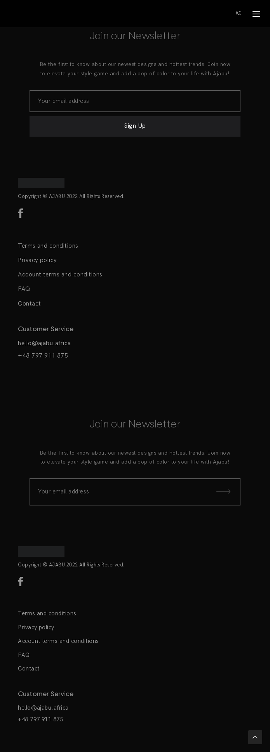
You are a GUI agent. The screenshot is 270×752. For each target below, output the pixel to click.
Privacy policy (37, 260)
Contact (29, 303)
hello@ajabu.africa (44, 343)
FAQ (24, 289)
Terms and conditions (48, 246)
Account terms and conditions (60, 274)
